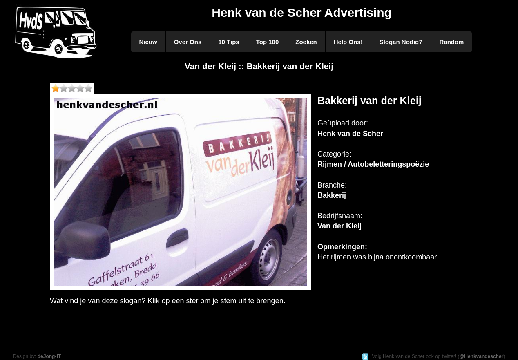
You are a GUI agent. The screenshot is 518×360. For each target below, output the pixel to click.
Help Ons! (348, 41)
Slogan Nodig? (401, 41)
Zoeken (306, 41)
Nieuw (148, 41)
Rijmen (329, 164)
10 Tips (228, 41)
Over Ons (188, 41)
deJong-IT (49, 356)
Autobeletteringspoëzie (388, 164)
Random (451, 41)
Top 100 (267, 41)
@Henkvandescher (482, 356)
